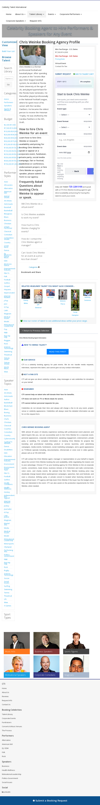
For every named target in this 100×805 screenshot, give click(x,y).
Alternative (8, 188)
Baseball (7, 207)
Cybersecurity (8, 438)
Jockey (6, 505)
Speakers (8, 105)
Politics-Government (8, 555)
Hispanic (7, 289)
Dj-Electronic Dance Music (8, 255)
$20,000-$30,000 (8, 134)
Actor (6, 181)
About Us (20, 14)
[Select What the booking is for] (74, 114)
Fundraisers (6, 722)
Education (8, 456)
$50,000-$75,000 (8, 141)
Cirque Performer (8, 227)
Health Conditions (8, 483)
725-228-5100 (75, 186)
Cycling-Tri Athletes (8, 442)
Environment (8, 464)
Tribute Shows (7, 363)
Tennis (6, 592)
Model (6, 321)
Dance (6, 250)
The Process (7, 730)
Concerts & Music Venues (12, 726)
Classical (7, 231)
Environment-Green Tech (8, 469)
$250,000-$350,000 (8, 154)
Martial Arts (7, 524)
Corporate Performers (71, 14)
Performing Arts (8, 551)
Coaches (7, 428)
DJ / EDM (5, 748)
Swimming (8, 351)
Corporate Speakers (16, 21)
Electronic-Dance (8, 264)
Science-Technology (8, 347)
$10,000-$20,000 (8, 131)
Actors (6, 99)
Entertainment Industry (8, 269)
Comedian (8, 234)
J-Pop (6, 300)
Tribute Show (7, 358)
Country (7, 242)
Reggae (7, 340)
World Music (6, 367)
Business (7, 220)
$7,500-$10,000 (8, 128)
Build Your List (8, 51)
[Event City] (74, 139)
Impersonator (8, 292)
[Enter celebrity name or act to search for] (9, 78)
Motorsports (8, 543)
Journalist (7, 509)
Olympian (8, 547)
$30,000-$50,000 (8, 138)
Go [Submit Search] (8, 84)
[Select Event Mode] (74, 127)
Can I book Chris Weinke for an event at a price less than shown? (33, 256)
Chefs (6, 419)
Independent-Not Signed (8, 497)
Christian (7, 223)
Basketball (8, 210)
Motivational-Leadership (8, 325)
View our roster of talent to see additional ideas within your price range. (55, 320)
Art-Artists (8, 200)
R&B (5, 332)
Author (6, 399)
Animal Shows (6, 196)
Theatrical (8, 354)
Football (7, 279)
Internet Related (7, 296)
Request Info (36, 21)
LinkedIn (6, 792)
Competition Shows (8, 238)
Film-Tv (6, 273)
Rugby (6, 570)
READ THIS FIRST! (57, 352)
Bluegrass (8, 213)
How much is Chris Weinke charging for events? (30, 228)
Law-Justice (6, 516)
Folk (5, 276)
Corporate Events (9, 718)
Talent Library (36, 14)
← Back (75, 171)
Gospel (7, 286)
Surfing (7, 586)
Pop (5, 329)
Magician (7, 313)
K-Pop (6, 307)
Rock (6, 343)
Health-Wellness (7, 488)
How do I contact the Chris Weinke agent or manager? (31, 242)
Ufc (5, 599)
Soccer (6, 578)
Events (52, 14)
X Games (7, 605)
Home (8, 14)
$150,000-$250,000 (8, 151)
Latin (6, 310)
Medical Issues (7, 317)
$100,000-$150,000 (8, 147)
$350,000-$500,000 (8, 157)
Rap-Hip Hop (7, 336)
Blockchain (8, 406)
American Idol (7, 192)
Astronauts (8, 204)
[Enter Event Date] (74, 152)
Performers (8, 102)
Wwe (6, 371)
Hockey (7, 492)
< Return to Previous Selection (35, 330)
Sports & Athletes (7, 109)
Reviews (5, 696)
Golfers (7, 283)
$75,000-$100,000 (8, 144)
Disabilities (8, 449)
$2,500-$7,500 (8, 124)
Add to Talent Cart (84, 74)
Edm (5, 260)
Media (6, 528)
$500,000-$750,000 (8, 160)
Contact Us (6, 704)
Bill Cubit (51, 297)
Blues (6, 217)
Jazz (5, 303)
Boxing (7, 412)
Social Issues (6, 582)
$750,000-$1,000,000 (8, 164)
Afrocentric (8, 185)
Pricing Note (60, 59)
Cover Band (6, 246)
